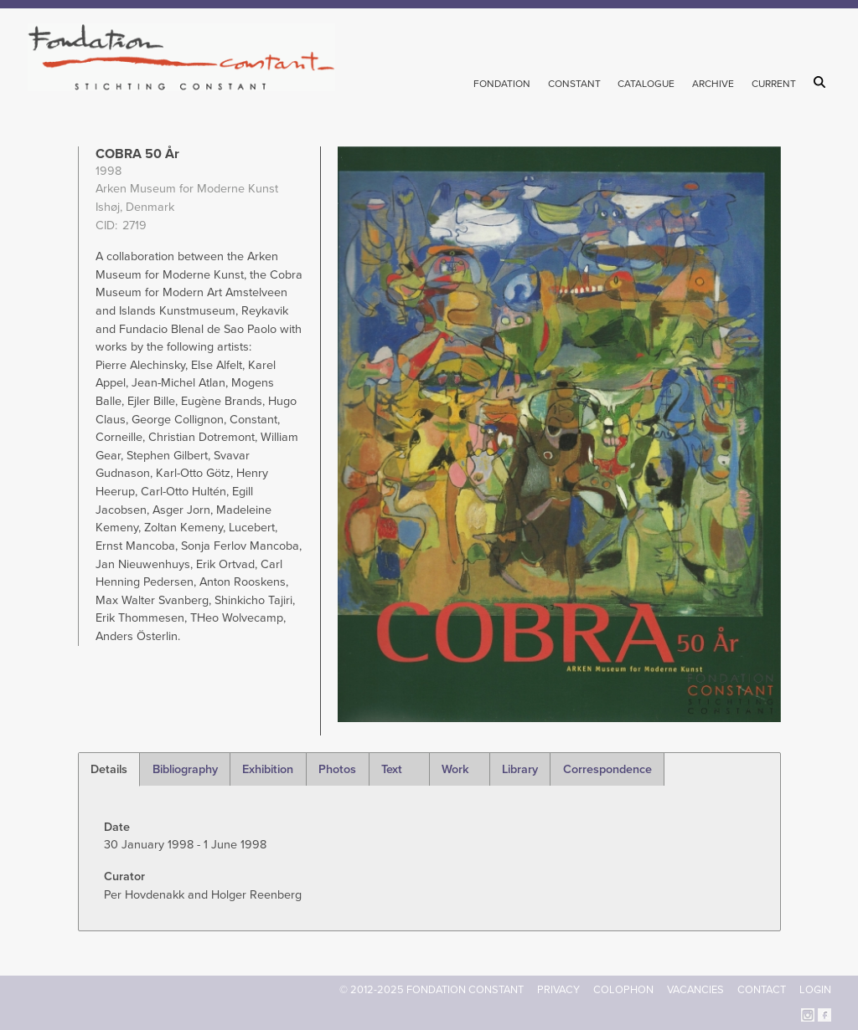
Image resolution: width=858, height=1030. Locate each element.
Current (774, 84)
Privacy (558, 990)
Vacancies (695, 990)
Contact (761, 990)
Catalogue (646, 84)
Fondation (501, 84)
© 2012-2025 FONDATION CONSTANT (431, 990)
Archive (713, 84)
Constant (574, 84)
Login (815, 990)
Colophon (623, 990)
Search (822, 82)
